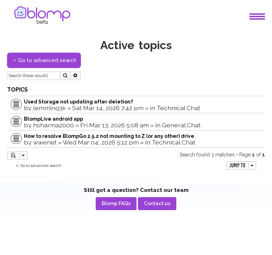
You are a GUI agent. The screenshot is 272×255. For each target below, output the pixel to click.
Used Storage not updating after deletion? (78, 102)
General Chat (181, 125)
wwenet (45, 142)
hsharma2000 (53, 125)
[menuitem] (116, 203)
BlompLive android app (53, 119)
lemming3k (49, 108)
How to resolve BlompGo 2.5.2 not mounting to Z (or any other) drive (109, 136)
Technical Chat (178, 108)
